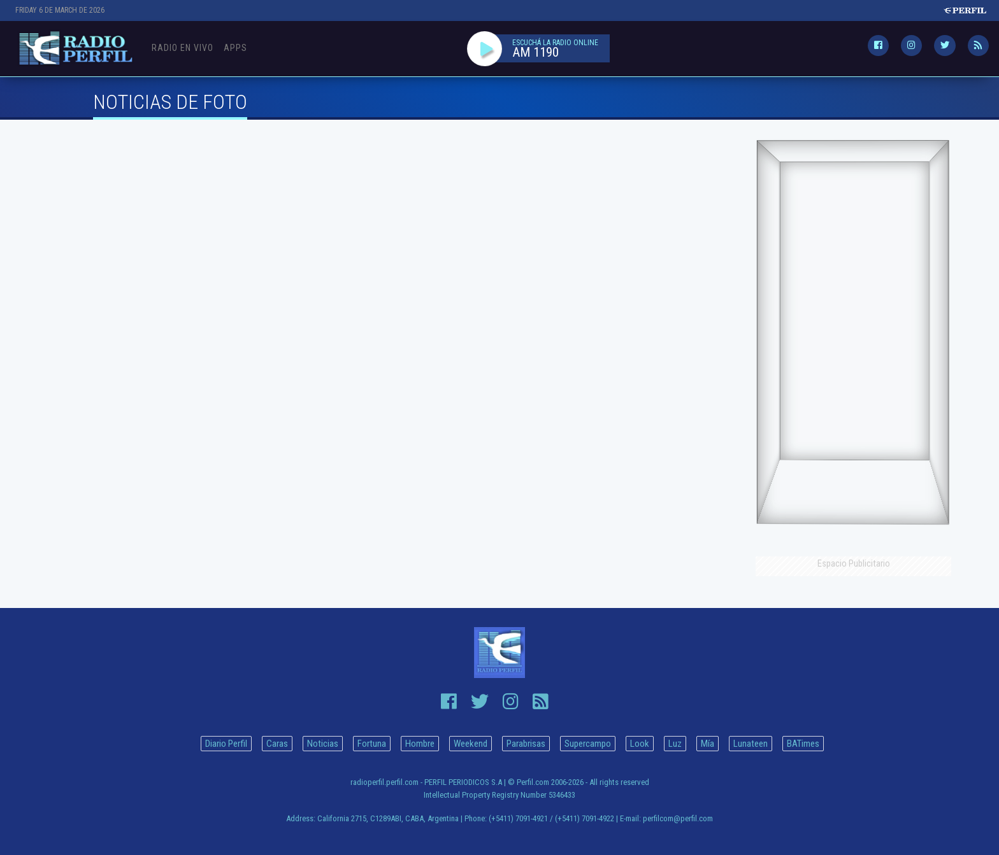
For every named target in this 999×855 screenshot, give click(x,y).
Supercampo (587, 743)
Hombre (420, 743)
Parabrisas (526, 743)
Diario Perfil (226, 743)
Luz (675, 743)
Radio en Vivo (182, 48)
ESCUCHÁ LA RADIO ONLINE (555, 42)
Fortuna (371, 743)
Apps (235, 48)
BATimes (803, 743)
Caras (277, 743)
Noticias (322, 743)
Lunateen (750, 743)
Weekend (470, 743)
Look (639, 743)
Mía (707, 743)
